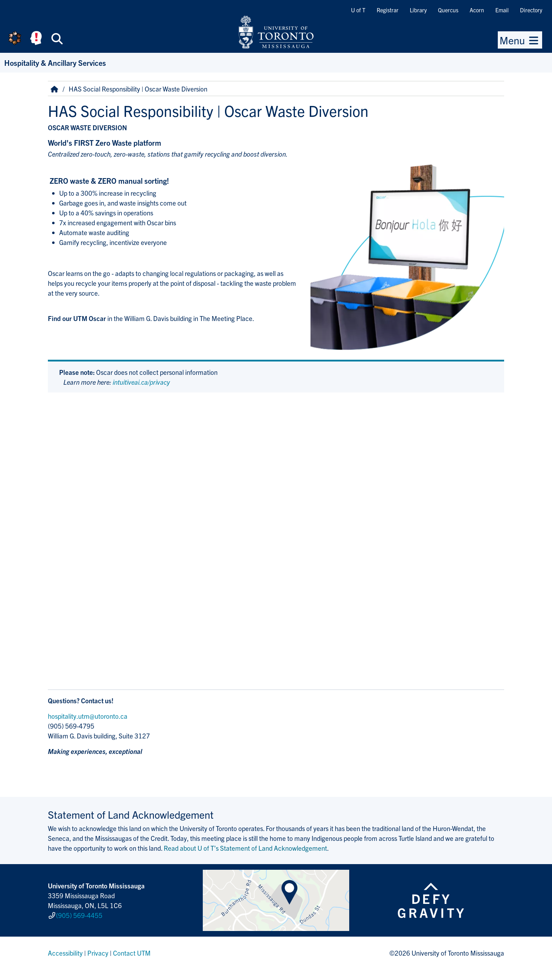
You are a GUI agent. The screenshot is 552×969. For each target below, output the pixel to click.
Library (418, 9)
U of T (358, 9)
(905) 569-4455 (79, 915)
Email (502, 9)
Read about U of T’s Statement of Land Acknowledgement (245, 848)
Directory (531, 9)
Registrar (388, 9)
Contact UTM (132, 953)
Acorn (477, 9)
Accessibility (65, 953)
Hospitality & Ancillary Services (55, 62)
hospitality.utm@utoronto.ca (87, 716)
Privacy (97, 953)
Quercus (448, 9)
